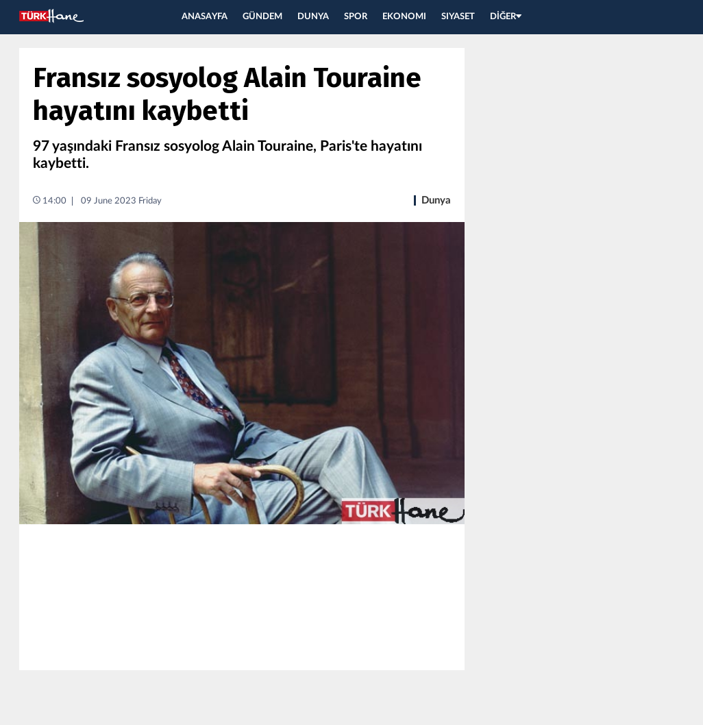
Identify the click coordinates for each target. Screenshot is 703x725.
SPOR (355, 16)
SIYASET (458, 16)
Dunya (436, 200)
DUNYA (313, 16)
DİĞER (505, 16)
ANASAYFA (204, 16)
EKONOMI (404, 16)
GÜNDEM (262, 16)
